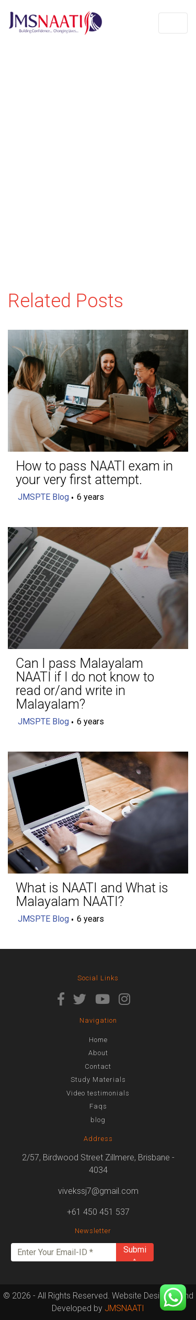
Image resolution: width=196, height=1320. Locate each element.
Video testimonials (98, 1093)
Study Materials (98, 1079)
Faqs (98, 1106)
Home (98, 1040)
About (98, 1053)
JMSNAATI (124, 1308)
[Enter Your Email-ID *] (64, 1252)
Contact (98, 1066)
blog (98, 1120)
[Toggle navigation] (173, 23)
